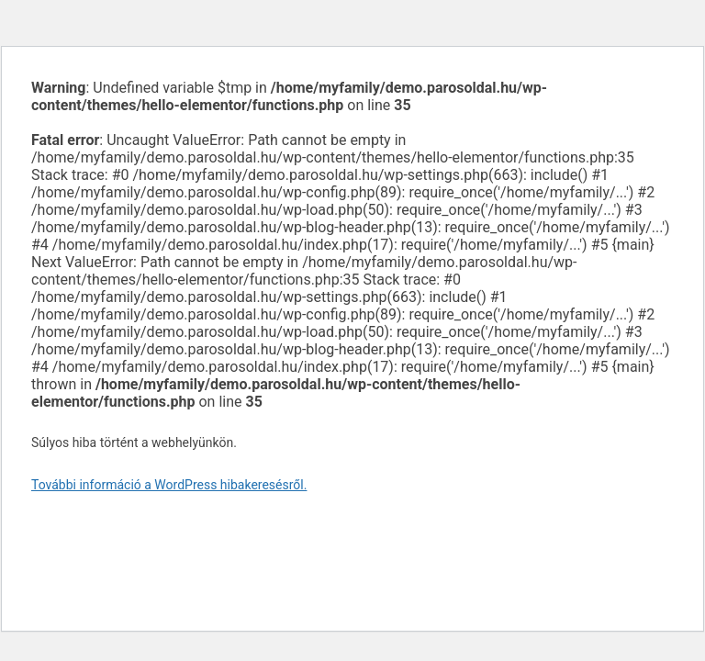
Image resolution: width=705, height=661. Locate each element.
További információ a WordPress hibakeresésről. (169, 484)
